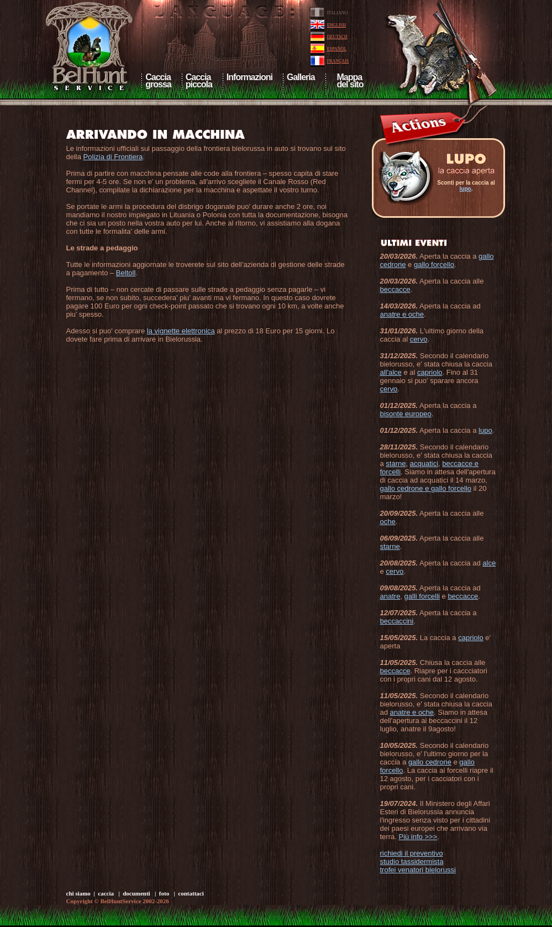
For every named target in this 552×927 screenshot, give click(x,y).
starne (396, 463)
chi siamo (78, 893)
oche (388, 521)
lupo (465, 189)
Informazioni (249, 77)
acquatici (424, 463)
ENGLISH (336, 25)
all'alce (391, 372)
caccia (106, 893)
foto (164, 893)
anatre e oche (402, 314)
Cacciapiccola (199, 80)
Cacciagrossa (158, 80)
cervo (419, 339)
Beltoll (125, 273)
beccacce (395, 289)
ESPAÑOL (336, 48)
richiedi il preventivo (411, 853)
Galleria (301, 77)
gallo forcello (434, 264)
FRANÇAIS (338, 61)
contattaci (190, 893)
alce (489, 563)
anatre (390, 596)
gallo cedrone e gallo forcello (426, 488)
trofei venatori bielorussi (418, 870)
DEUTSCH (337, 36)
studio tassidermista (412, 861)
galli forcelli (422, 596)
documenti (136, 893)
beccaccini (397, 621)
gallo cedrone (429, 762)
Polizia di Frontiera (113, 157)
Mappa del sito (349, 80)
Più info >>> (417, 836)
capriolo (430, 372)
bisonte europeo (406, 414)
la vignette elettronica (181, 331)
